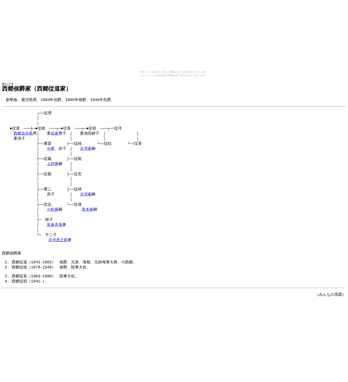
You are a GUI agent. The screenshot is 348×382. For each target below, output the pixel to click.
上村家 (52, 170)
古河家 (86, 153)
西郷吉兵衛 (23, 136)
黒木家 (87, 220)
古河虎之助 (58, 253)
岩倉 (54, 136)
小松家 (52, 220)
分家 (51, 153)
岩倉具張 (54, 236)
